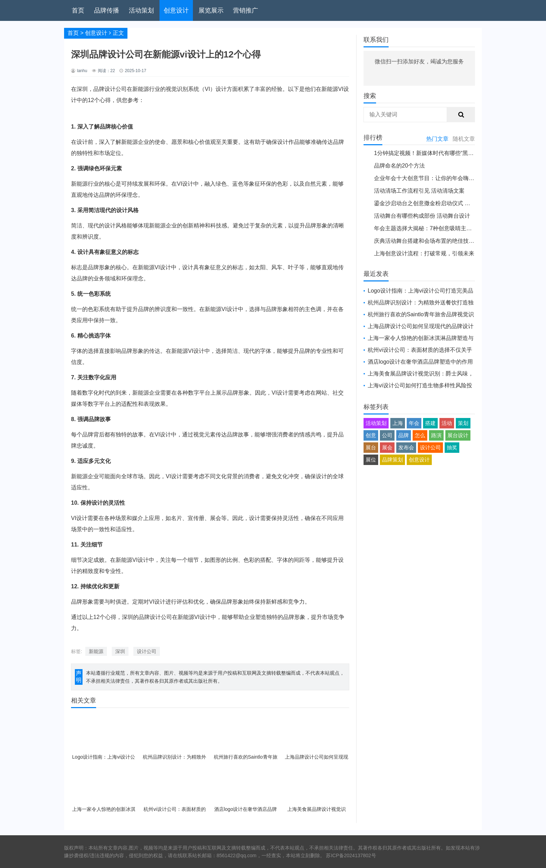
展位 (371, 460)
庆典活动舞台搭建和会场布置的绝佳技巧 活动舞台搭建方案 (447, 241)
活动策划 (141, 10)
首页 (78, 10)
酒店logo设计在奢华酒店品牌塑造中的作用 (420, 362)
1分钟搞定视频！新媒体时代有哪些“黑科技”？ (430, 153)
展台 (371, 447)
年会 (414, 423)
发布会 (406, 447)
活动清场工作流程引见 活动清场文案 (419, 191)
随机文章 (464, 139)
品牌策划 (392, 460)
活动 (447, 423)
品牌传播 (106, 10)
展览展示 (211, 10)
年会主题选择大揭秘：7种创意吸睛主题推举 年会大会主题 (446, 228)
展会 (387, 447)
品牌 (403, 435)
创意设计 (176, 10)
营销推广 (245, 10)
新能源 (96, 651)
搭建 (430, 423)
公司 (387, 435)
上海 (397, 423)
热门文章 (437, 139)
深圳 (120, 651)
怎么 (420, 435)
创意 (371, 435)
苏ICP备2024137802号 (351, 855)
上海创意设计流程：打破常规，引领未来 (424, 253)
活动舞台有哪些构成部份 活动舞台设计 (422, 216)
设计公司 (146, 651)
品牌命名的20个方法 (399, 166)
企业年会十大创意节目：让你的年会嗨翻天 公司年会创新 (444, 178)
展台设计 (457, 435)
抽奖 (452, 447)
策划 (463, 423)
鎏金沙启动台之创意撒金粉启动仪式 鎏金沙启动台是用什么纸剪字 (455, 203)
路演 (436, 435)
